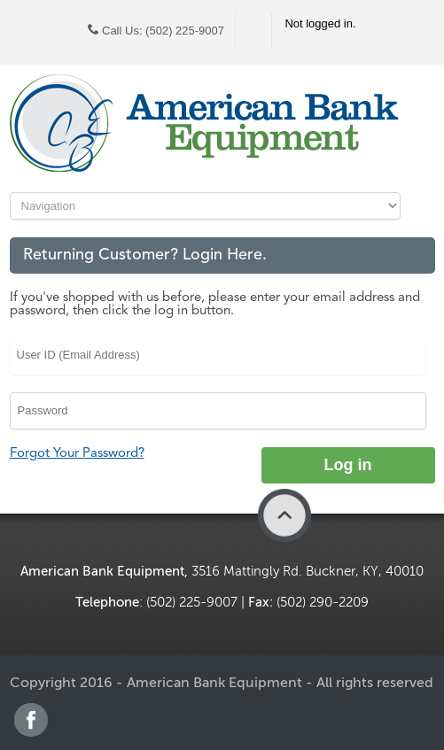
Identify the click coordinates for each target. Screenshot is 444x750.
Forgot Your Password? (77, 453)
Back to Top (284, 515)
